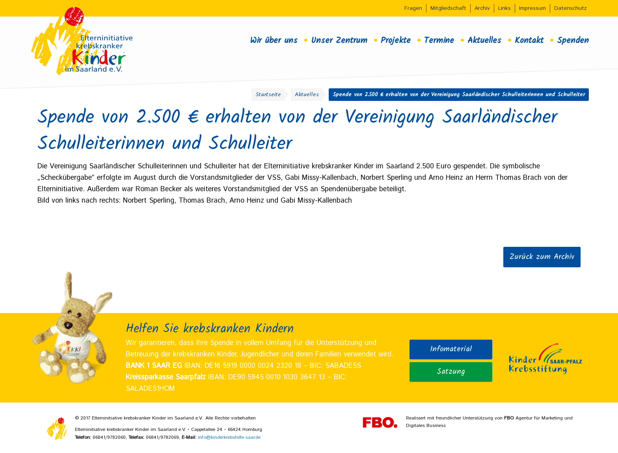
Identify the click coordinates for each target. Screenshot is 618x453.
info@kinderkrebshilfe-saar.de (229, 437)
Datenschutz (570, 8)
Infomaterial (451, 349)
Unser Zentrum (339, 40)
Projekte (396, 40)
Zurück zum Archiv (542, 257)
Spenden (573, 40)
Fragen (413, 8)
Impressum (532, 8)
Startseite (268, 94)
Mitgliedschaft (448, 8)
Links (504, 8)
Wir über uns (274, 40)
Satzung (451, 371)
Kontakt (529, 40)
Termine (439, 40)
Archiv (482, 8)
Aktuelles (484, 40)
